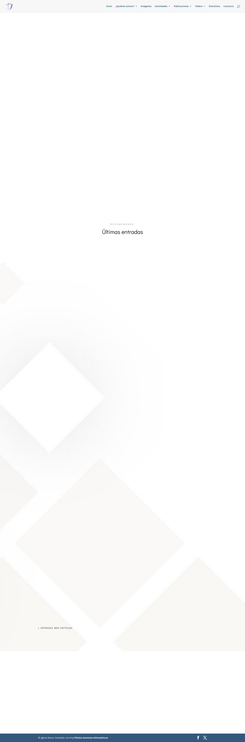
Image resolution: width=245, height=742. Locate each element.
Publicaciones (181, 6)
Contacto (228, 6)
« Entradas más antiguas (55, 627)
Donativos (214, 6)
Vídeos (198, 6)
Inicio (109, 6)
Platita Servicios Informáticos (91, 737)
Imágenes (146, 6)
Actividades (161, 6)
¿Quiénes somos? (124, 6)
